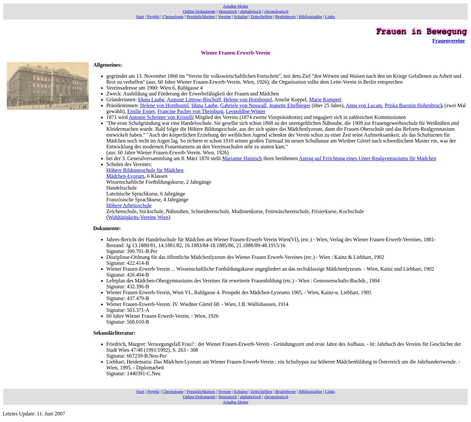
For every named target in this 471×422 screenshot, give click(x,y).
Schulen (241, 16)
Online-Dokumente (199, 11)
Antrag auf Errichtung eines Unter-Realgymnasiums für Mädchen (367, 158)
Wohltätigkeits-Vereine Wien (138, 217)
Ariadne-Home (235, 6)
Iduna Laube (151, 99)
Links (330, 16)
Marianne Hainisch (242, 158)
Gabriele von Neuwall (243, 105)
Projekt (153, 16)
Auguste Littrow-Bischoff (194, 99)
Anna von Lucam (364, 105)
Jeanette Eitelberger (289, 105)
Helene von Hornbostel (247, 99)
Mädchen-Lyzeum (125, 176)
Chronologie (173, 16)
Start (140, 16)
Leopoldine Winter (245, 111)
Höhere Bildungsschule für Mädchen (144, 170)
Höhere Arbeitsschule (128, 205)
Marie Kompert (325, 99)
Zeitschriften (261, 16)
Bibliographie (311, 16)
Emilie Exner (141, 111)
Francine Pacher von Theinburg (190, 111)
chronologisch (276, 11)
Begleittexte (285, 16)
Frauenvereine (448, 40)
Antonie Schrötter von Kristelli (161, 117)
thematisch (227, 11)
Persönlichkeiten (201, 16)
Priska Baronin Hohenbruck (414, 105)
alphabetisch (250, 11)
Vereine (224, 16)
